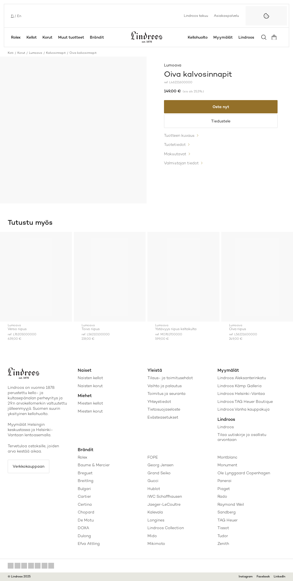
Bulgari (84, 488)
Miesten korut (90, 411)
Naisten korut (90, 385)
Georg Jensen (160, 464)
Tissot (223, 527)
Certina (85, 504)
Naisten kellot (90, 377)
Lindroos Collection (165, 527)
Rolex (16, 37)
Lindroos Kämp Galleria (239, 385)
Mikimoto (156, 543)
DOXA (83, 527)
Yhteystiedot (159, 401)
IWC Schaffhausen (164, 496)
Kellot (31, 37)
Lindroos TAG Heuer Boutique (245, 401)
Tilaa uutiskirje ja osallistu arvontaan (241, 437)
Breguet (85, 472)
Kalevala (155, 512)
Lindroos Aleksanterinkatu (241, 377)
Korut (47, 37)
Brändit (97, 37)
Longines (155, 520)
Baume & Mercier (94, 464)
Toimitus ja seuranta (166, 393)
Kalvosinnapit (56, 53)
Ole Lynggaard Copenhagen (243, 472)
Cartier (84, 496)
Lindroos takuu (196, 15)
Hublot (153, 488)
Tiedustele (220, 122)
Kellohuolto (199, 37)
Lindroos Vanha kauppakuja (243, 409)
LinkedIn (279, 576)
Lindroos (248, 37)
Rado (222, 496)
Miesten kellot (90, 403)
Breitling (85, 480)
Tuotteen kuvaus (179, 136)
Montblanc (227, 457)
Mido (152, 535)
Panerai (224, 480)
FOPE (152, 457)
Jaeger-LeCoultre (164, 504)
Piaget (223, 488)
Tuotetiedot (175, 145)
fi (12, 15)
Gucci (152, 480)
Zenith (223, 543)
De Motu (86, 520)
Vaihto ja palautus (164, 385)
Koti (11, 53)
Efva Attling (89, 543)
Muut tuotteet (71, 37)
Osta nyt (221, 107)
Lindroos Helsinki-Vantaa (241, 393)
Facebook (263, 576)
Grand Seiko (159, 472)
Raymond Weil (230, 504)
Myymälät (225, 37)
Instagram (246, 576)
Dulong (84, 535)
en (18, 15)
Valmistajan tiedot (181, 162)
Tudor (222, 535)
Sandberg (226, 512)
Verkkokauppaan (29, 466)
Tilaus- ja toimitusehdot (170, 377)
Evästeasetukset (162, 417)
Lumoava (35, 53)
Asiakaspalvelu (226, 15)
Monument (227, 464)
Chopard (86, 512)
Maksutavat (175, 154)
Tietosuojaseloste (163, 409)
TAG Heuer (227, 520)
